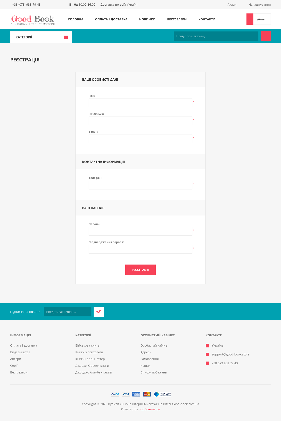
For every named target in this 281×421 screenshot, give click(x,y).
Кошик (145, 365)
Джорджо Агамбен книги (93, 372)
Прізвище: (96, 113)
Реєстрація (140, 270)
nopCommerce (149, 409)
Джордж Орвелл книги (92, 365)
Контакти (206, 19)
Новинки (147, 19)
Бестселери (177, 19)
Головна (75, 19)
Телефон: (95, 178)
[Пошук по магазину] (216, 36)
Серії (14, 365)
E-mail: (93, 131)
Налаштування (260, 4)
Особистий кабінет (154, 345)
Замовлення (149, 359)
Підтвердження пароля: (106, 242)
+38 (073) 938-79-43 (26, 4)
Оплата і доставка (111, 19)
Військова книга (87, 345)
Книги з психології (89, 352)
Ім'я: (92, 95)
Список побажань (153, 372)
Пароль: (94, 224)
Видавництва (20, 352)
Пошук (266, 36)
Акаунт (233, 4)
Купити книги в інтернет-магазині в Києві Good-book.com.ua (153, 404)
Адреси (145, 352)
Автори (15, 359)
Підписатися (99, 312)
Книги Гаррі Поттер (90, 359)
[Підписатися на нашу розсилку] (67, 311)
